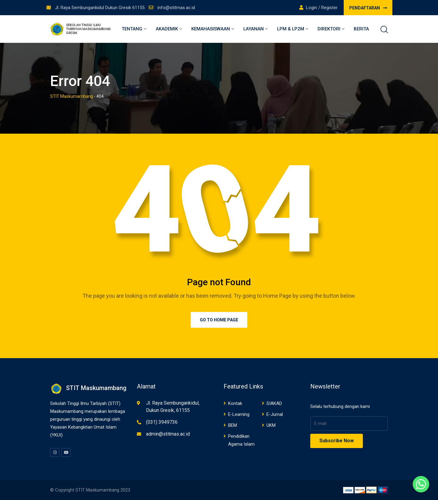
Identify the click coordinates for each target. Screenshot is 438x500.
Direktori (329, 29)
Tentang (132, 29)
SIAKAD (274, 403)
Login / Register (318, 7)
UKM (271, 425)
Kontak (235, 403)
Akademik (167, 29)
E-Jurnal (274, 414)
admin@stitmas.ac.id (168, 434)
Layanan (253, 29)
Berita (361, 29)
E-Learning (238, 414)
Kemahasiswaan (210, 29)
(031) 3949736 (162, 422)
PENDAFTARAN (368, 7)
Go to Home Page (219, 319)
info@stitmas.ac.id (176, 7)
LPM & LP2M (290, 29)
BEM (232, 425)
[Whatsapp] (421, 484)
